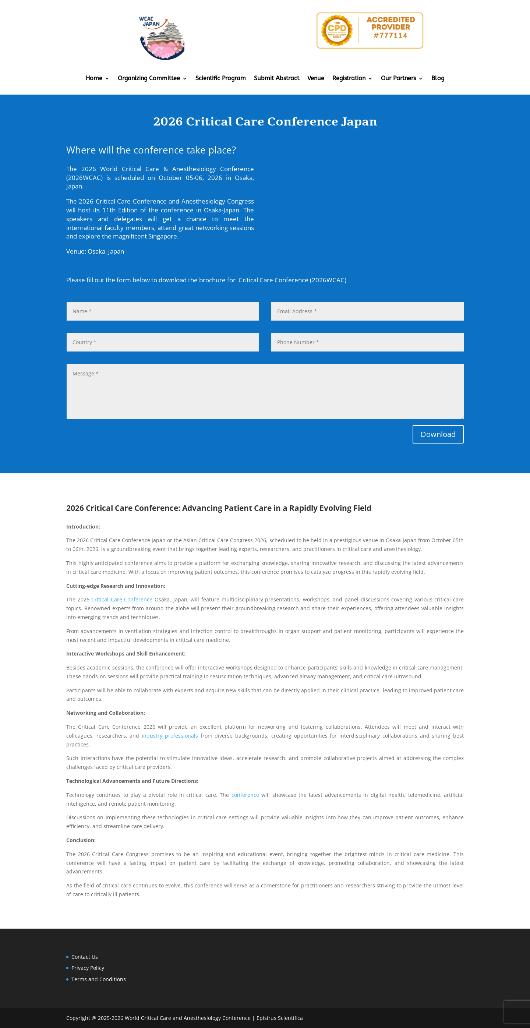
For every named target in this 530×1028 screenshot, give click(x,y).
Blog (437, 79)
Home (94, 79)
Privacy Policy (87, 967)
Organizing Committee (149, 79)
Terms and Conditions (98, 979)
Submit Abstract (276, 79)
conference (245, 794)
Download (438, 434)
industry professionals (170, 735)
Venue (315, 79)
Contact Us (84, 956)
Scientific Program (220, 79)
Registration (348, 79)
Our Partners (398, 79)
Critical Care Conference (121, 599)
